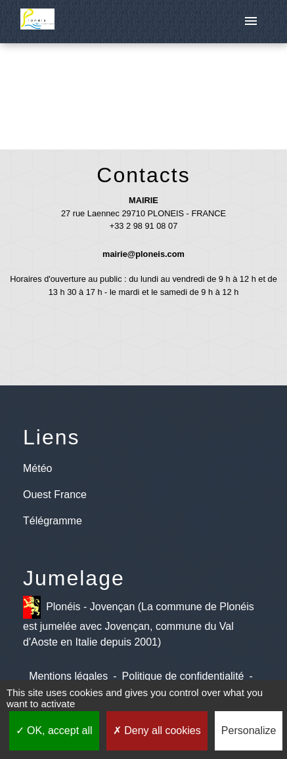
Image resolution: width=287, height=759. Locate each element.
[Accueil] (37, 21)
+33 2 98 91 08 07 (144, 226)
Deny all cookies (157, 730)
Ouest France (55, 494)
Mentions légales (68, 676)
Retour (143, 90)
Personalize (248, 730)
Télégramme (52, 520)
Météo (37, 468)
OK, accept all (54, 730)
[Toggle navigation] (251, 21)
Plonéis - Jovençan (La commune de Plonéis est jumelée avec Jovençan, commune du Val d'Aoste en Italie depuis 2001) (138, 622)
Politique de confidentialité (183, 676)
